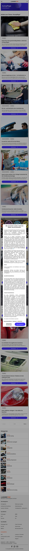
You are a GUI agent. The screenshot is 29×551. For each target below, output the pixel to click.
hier (13, 248)
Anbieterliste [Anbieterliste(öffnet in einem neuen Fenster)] (20, 321)
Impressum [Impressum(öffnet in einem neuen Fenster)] (15, 321)
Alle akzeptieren (20, 324)
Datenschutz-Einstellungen (9, 324)
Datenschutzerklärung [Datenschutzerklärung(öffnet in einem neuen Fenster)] (8, 321)
